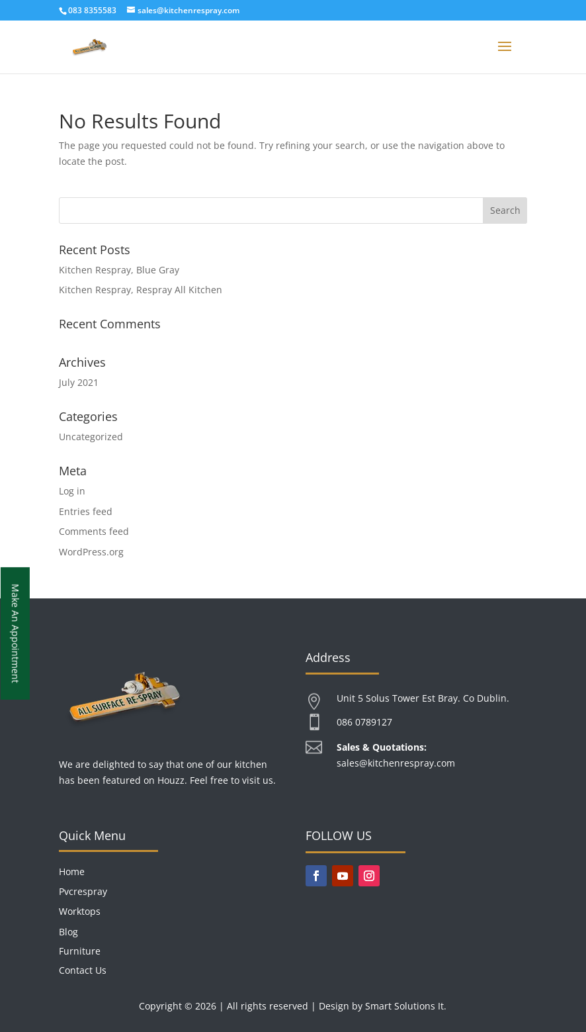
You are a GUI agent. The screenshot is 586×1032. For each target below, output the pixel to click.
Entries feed (85, 511)
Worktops (80, 911)
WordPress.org (91, 551)
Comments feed (94, 531)
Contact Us (82, 970)
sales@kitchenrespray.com (396, 763)
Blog (68, 931)
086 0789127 (364, 722)
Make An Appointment (15, 633)
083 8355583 (92, 10)
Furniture (80, 951)
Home (72, 871)
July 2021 (79, 382)
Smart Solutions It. (405, 1006)
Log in (72, 491)
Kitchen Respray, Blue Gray (119, 269)
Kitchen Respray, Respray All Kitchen (140, 289)
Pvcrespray (83, 891)
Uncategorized (91, 436)
